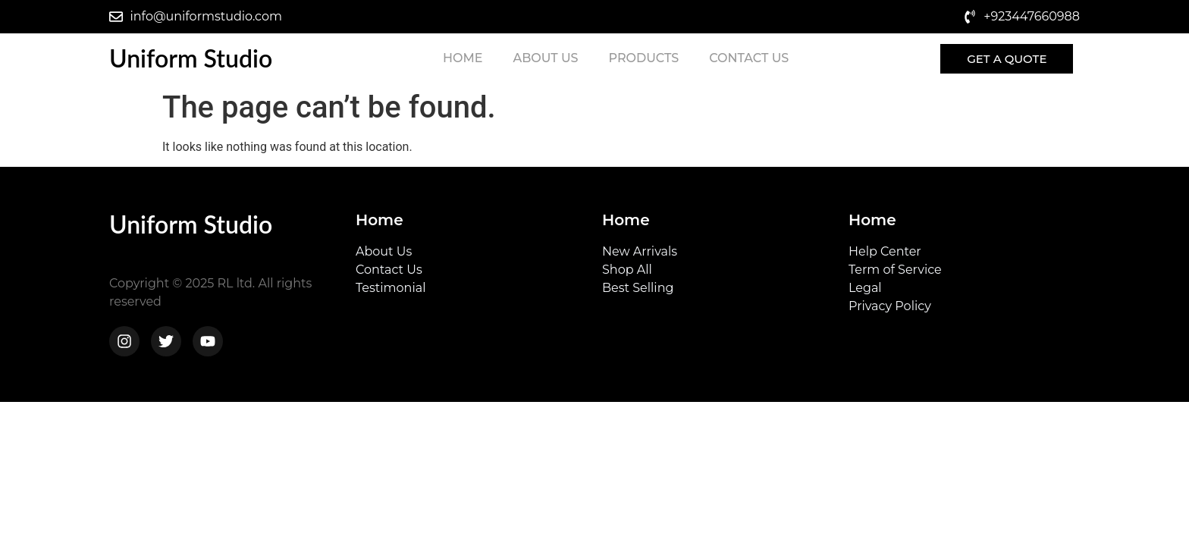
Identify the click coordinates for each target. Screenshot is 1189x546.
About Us (545, 58)
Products (643, 58)
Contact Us (749, 58)
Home (462, 58)
